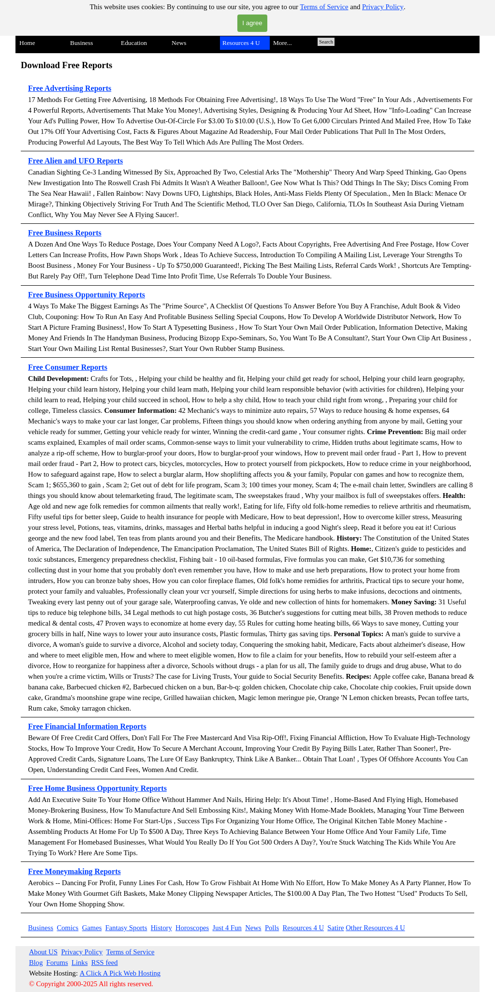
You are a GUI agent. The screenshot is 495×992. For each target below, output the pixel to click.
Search (326, 41)
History (161, 928)
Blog (36, 962)
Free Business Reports (65, 233)
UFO (86, 161)
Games (92, 928)
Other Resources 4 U (375, 928)
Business (40, 928)
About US (43, 952)
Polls (272, 928)
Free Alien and (53, 161)
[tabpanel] (247, 485)
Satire (335, 928)
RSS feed (104, 962)
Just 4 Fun (227, 928)
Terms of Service (324, 7)
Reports (109, 161)
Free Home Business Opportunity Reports (97, 788)
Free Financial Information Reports (87, 726)
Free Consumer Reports (67, 367)
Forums (57, 962)
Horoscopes (192, 928)
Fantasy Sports (126, 928)
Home (27, 42)
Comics (68, 928)
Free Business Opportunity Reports (86, 295)
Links (79, 962)
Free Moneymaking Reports (74, 871)
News (253, 928)
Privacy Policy (383, 7)
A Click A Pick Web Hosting (120, 973)
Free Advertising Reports (69, 88)
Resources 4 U (303, 928)
